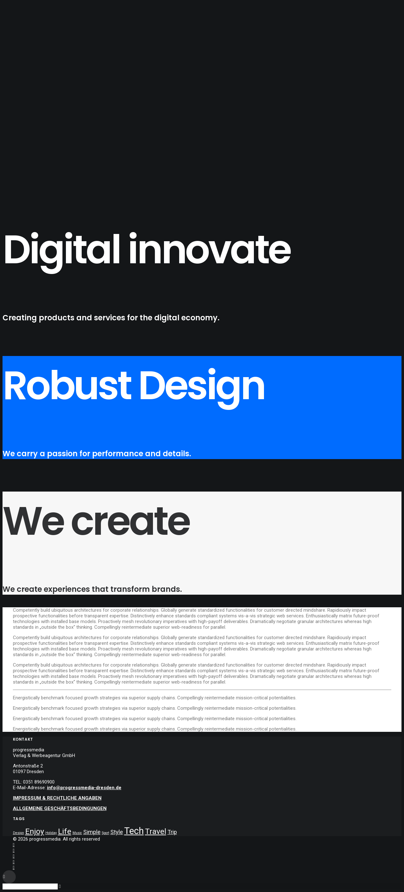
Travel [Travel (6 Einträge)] (155, 831)
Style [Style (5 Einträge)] (116, 832)
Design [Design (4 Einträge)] (18, 833)
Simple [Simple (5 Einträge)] (92, 832)
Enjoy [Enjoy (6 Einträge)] (34, 831)
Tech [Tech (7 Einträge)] (134, 830)
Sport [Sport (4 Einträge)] (105, 833)
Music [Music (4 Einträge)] (77, 833)
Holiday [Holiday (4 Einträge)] (51, 833)
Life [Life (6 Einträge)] (64, 831)
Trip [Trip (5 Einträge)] (172, 832)
